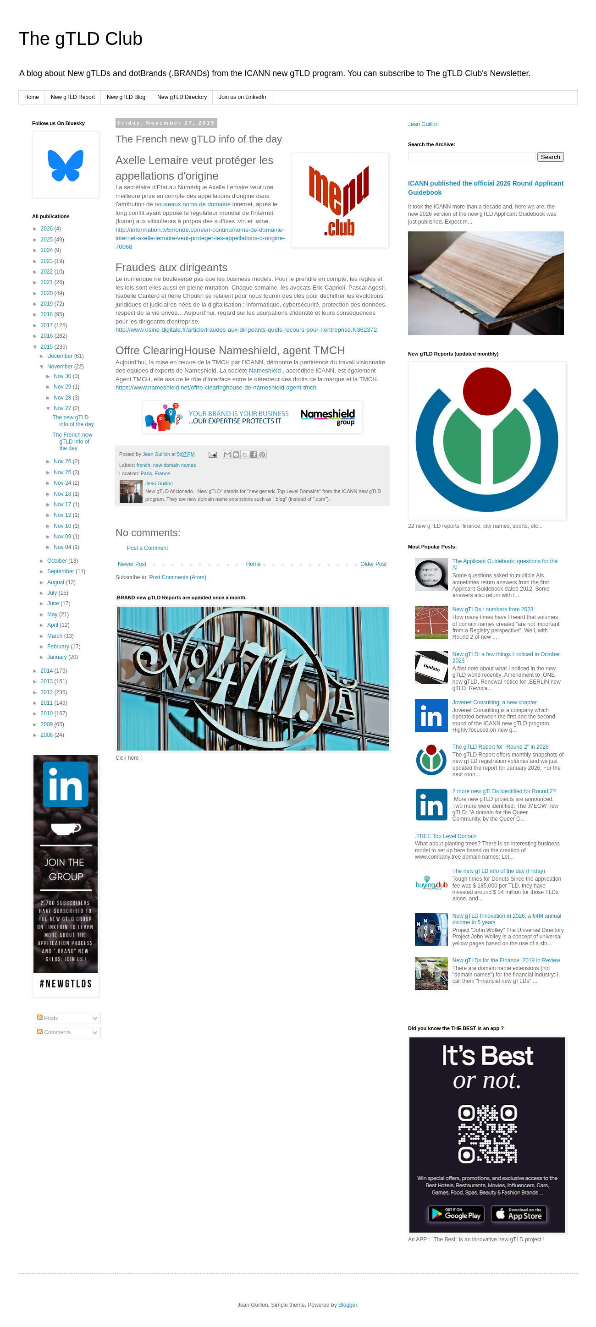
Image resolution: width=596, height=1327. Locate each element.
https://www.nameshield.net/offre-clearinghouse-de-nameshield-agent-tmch (216, 387)
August (56, 582)
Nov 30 (63, 376)
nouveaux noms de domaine (193, 204)
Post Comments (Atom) (177, 577)
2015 (48, 347)
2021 (48, 282)
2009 (48, 724)
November (60, 366)
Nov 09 (63, 536)
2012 (48, 692)
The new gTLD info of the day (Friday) (499, 871)
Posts (47, 1018)
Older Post (373, 564)
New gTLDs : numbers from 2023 (493, 609)
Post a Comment (147, 548)
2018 (48, 314)
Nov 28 (63, 398)
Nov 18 (63, 494)
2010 (48, 713)
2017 (48, 325)
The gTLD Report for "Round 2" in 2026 (501, 747)
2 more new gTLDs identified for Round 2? (504, 791)
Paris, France (155, 473)
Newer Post (132, 564)
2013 (48, 681)
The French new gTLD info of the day (72, 441)
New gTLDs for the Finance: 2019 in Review (506, 960)
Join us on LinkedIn (242, 97)
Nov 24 (63, 483)
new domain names (174, 465)
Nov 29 (63, 387)
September (61, 571)
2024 (48, 250)
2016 (48, 336)
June (54, 603)
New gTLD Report (73, 97)
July (53, 593)
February (59, 646)
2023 (48, 261)
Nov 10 (63, 526)
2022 (48, 272)
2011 (48, 703)
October (57, 561)
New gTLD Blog (126, 97)
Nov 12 (63, 515)
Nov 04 (63, 547)
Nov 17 (63, 504)
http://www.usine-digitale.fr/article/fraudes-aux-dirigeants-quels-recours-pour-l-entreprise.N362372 (246, 329)
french (143, 465)
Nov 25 (63, 472)
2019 (48, 304)
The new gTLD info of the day (73, 420)
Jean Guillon (423, 124)
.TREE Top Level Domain (446, 836)
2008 (48, 735)
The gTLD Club (80, 38)
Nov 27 (63, 408)
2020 (48, 293)
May (53, 614)
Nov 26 (63, 461)
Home (31, 97)
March (55, 636)
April (53, 625)
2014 (48, 671)
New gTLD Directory (182, 97)
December (60, 356)
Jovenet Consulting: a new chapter (495, 702)
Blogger (347, 1305)
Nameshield (265, 370)
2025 (48, 239)
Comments (54, 1032)
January (57, 657)
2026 (48, 228)
